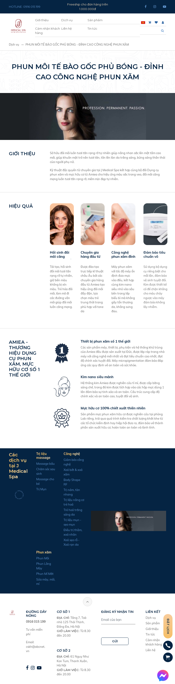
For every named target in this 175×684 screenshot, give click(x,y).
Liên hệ (66, 28)
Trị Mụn (30, 489)
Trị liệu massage (32, 456)
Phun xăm (32, 552)
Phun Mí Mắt (33, 574)
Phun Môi (31, 558)
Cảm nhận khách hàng (47, 31)
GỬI (115, 641)
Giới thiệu (42, 20)
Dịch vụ (67, 20)
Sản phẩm (95, 20)
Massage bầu (34, 463)
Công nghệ (60, 454)
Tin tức (92, 28)
